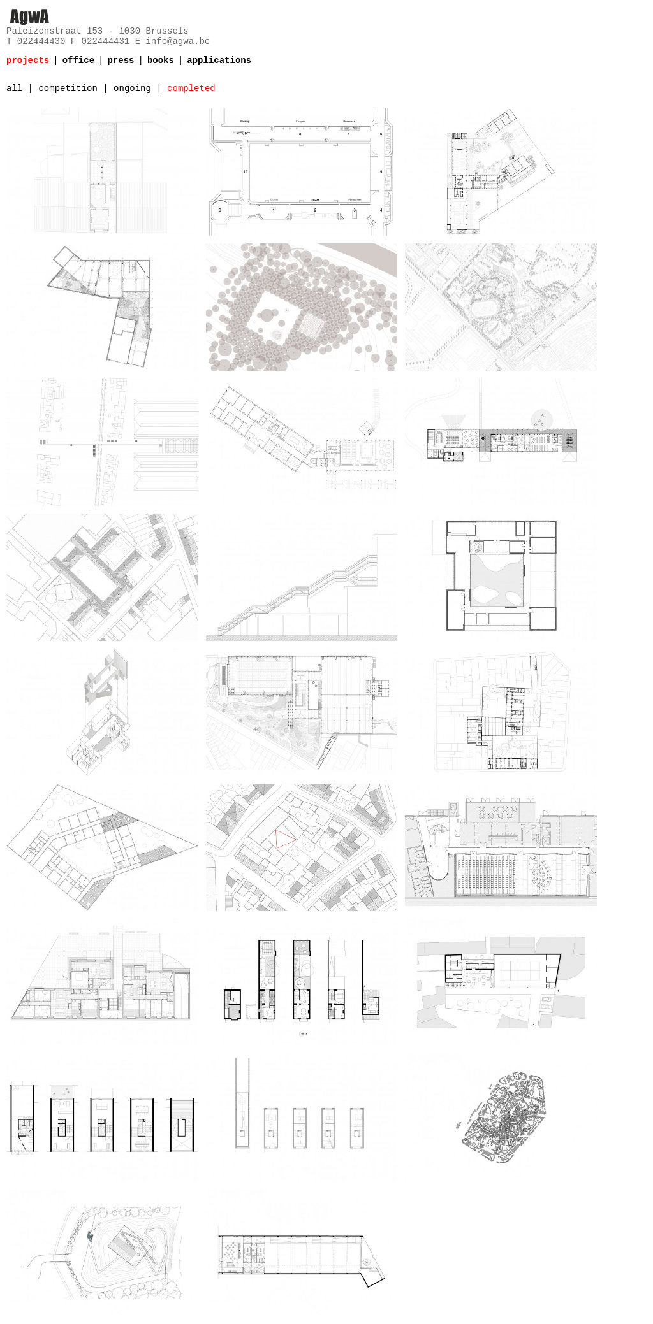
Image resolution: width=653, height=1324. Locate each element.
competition (67, 88)
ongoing (132, 88)
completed (191, 88)
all (14, 88)
